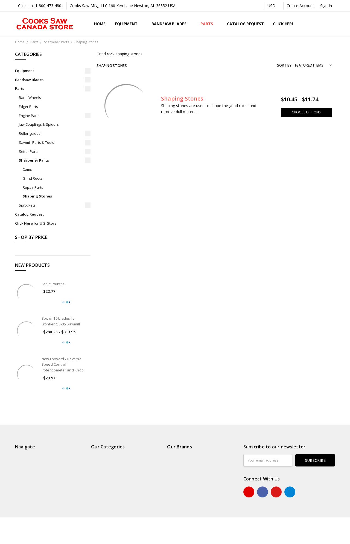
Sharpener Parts (34, 160)
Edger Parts (28, 106)
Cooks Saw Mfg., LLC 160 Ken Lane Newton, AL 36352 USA (123, 5)
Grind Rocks (33, 178)
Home (99, 23)
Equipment (128, 23)
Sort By (284, 65)
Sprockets (27, 205)
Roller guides (29, 133)
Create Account (300, 5)
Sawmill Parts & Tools (36, 142)
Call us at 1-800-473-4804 (40, 5)
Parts (209, 23)
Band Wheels (30, 97)
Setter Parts (29, 151)
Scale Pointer (53, 283)
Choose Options (306, 112)
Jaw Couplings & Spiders (39, 124)
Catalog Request (245, 23)
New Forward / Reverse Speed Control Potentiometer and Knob (63, 364)
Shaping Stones (37, 196)
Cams (27, 169)
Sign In (326, 5)
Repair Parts (33, 187)
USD (273, 5)
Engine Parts (29, 115)
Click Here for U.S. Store (36, 223)
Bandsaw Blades (171, 23)
